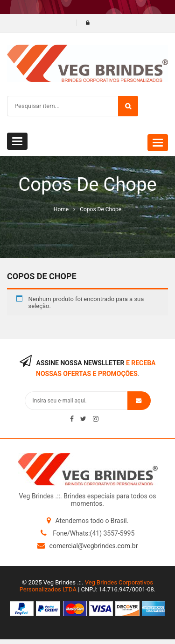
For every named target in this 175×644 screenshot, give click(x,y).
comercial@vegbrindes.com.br (93, 546)
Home (61, 209)
